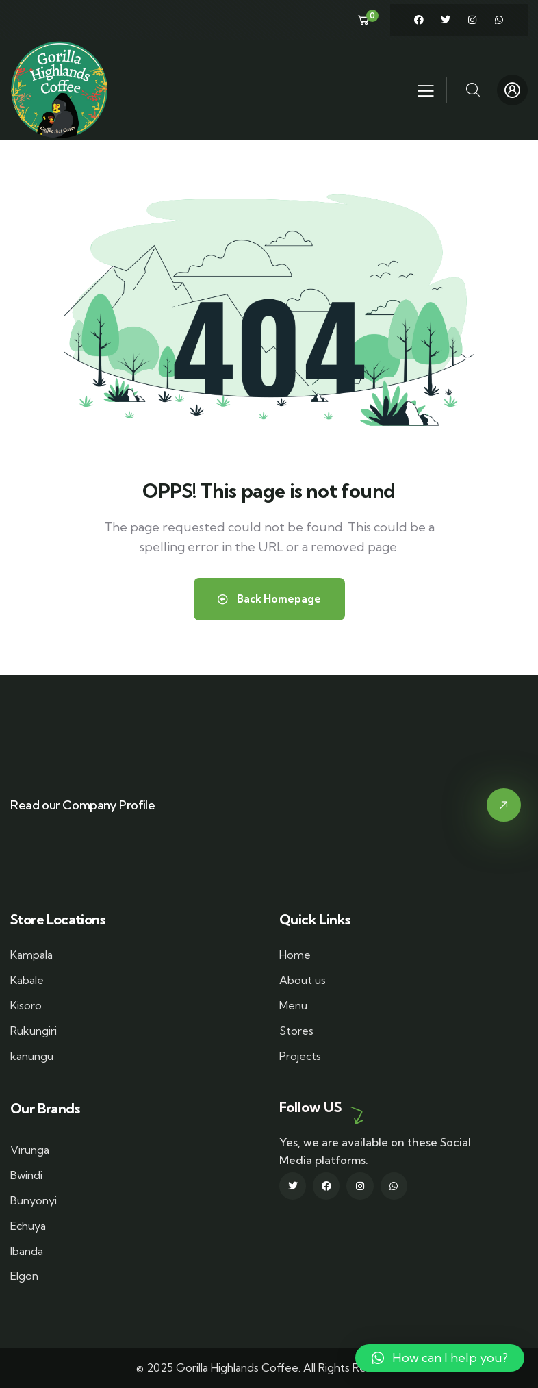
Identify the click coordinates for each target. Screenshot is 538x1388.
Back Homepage (269, 598)
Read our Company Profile (82, 805)
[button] (439, 1358)
